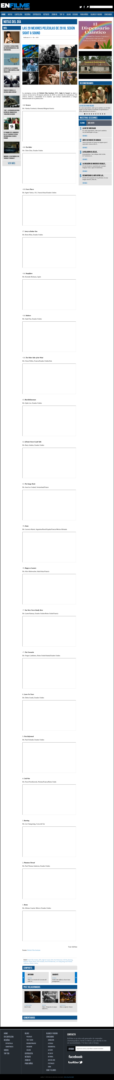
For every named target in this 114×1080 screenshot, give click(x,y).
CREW (49, 1067)
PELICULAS (29, 1037)
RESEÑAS (27, 14)
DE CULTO (50, 1053)
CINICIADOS (108, 14)
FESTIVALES (51, 1063)
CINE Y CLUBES (51, 1070)
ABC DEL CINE (51, 1060)
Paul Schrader (40, 961)
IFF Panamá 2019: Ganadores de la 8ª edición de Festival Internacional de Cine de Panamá (12, 133)
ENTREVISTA (37, 14)
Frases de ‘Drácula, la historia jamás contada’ (12, 89)
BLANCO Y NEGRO (96, 14)
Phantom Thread (27, 961)
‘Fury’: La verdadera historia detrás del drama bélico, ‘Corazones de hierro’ (12, 110)
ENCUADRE (29, 1047)
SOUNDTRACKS (9, 1047)
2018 (51, 960)
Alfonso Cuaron (33, 963)
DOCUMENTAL (51, 1047)
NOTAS (10, 14)
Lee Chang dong (60, 961)
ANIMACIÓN (51, 1040)
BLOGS (69, 14)
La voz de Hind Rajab (86, 105)
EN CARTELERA (9, 1036)
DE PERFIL (50, 1057)
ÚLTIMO (82, 123)
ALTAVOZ (50, 1050)
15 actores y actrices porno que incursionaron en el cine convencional (12, 46)
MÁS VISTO (91, 123)
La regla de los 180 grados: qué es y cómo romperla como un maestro (12, 68)
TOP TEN (6, 1053)
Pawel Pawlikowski (49, 961)
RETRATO (46, 14)
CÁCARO (75, 14)
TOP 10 (62, 14)
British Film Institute (33, 950)
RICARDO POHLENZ (31, 1043)
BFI (40, 960)
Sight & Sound (46, 960)
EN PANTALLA (9, 1043)
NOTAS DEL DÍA (12, 21)
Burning (70, 960)
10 (104, 113)
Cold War (64, 960)
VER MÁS (11, 163)
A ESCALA (63, 1005)
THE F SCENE (29, 1040)
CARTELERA (18, 14)
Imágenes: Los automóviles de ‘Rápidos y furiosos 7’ (12, 155)
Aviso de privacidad (69, 1077)
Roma (34, 961)
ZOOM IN (54, 14)
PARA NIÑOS (84, 14)
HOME (3, 14)
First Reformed (57, 960)
